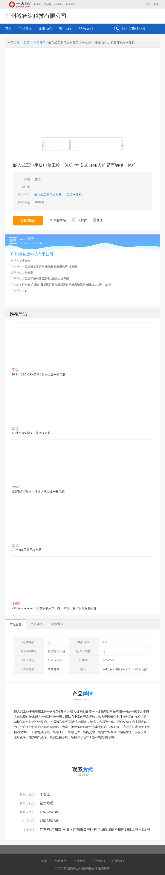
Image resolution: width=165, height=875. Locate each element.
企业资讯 (70, 4)
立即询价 (28, 221)
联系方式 (57, 624)
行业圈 (58, 4)
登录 (156, 4)
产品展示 (25, 28)
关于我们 (66, 28)
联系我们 (86, 28)
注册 (148, 4)
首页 (8, 28)
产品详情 (37, 624)
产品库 (48, 4)
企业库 (37, 4)
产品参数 (16, 624)
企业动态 (45, 28)
